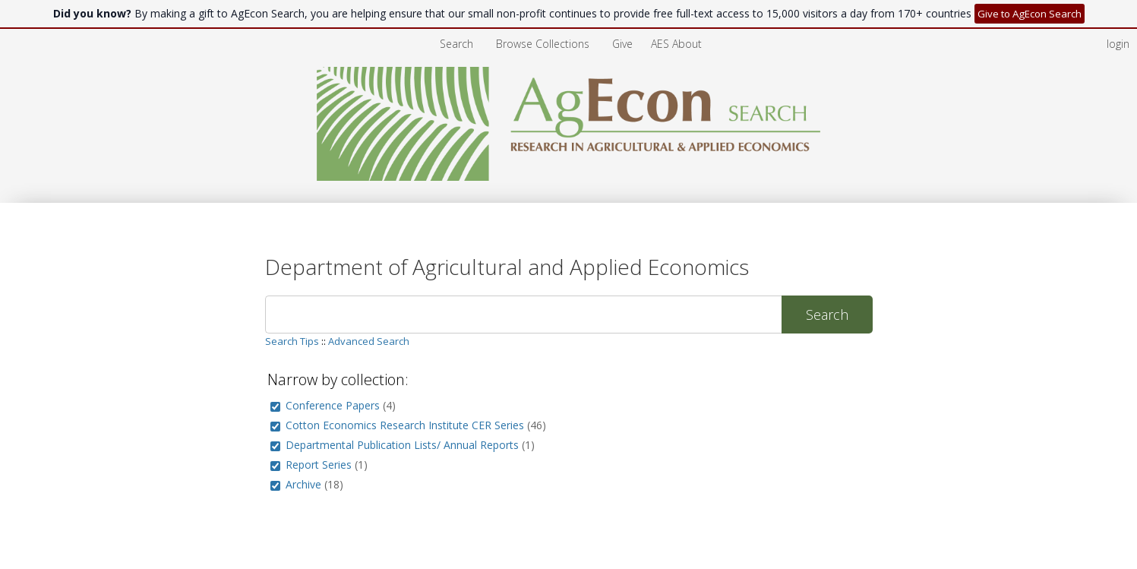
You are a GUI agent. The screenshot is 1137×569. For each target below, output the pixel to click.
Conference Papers (333, 405)
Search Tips (292, 341)
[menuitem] (544, 43)
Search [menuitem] (456, 43)
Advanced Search (368, 341)
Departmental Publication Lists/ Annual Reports (402, 445)
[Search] (523, 314)
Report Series (319, 464)
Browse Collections (544, 43)
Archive (303, 484)
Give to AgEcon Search (1030, 14)
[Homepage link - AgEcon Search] (568, 176)
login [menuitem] (1118, 43)
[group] (275, 407)
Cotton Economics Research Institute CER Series (405, 425)
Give (624, 43)
